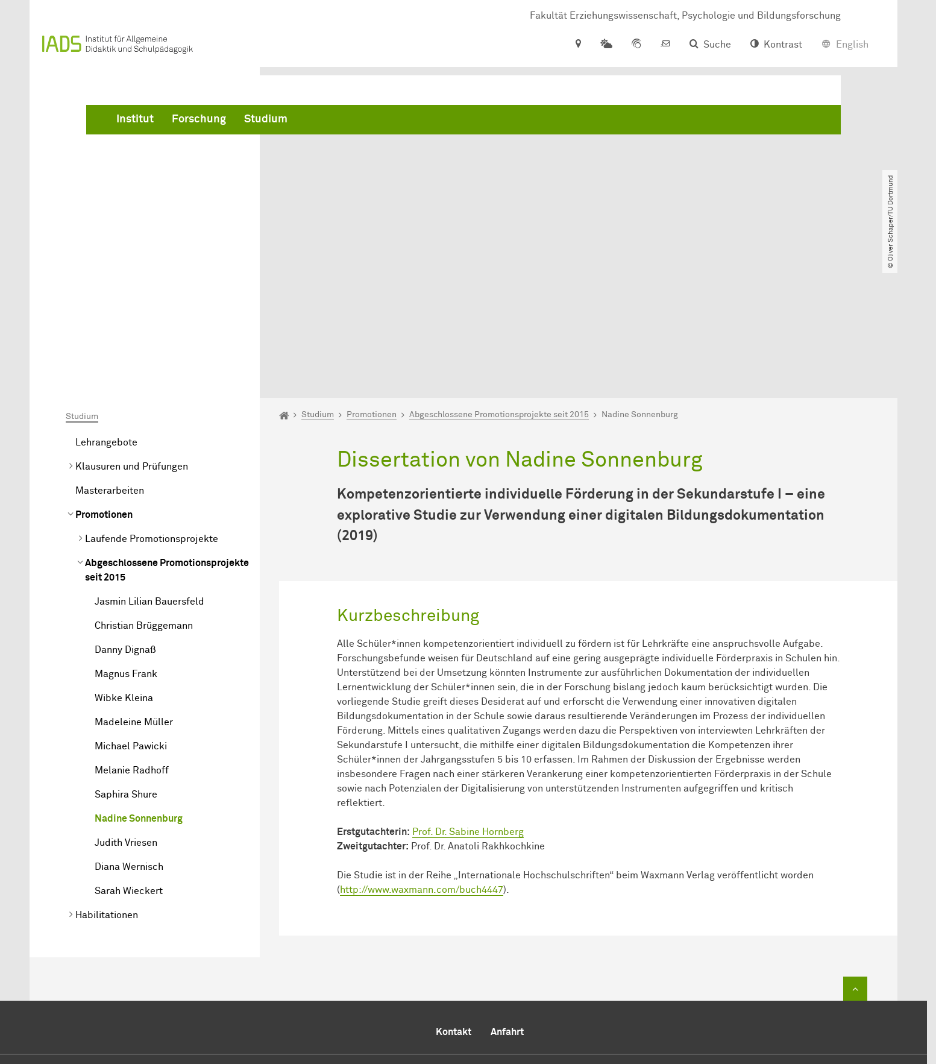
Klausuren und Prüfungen (131, 328)
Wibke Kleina (124, 560)
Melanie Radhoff (132, 632)
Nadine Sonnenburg (139, 680)
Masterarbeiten (109, 352)
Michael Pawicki (131, 608)
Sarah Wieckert (129, 753)
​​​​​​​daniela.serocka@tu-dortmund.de (565, 1001)
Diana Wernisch (129, 729)
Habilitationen (106, 777)
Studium (449, 120)
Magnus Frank (126, 536)
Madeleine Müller (134, 584)
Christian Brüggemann (144, 488)
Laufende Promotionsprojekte (151, 401)
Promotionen (104, 377)
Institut (318, 120)
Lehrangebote (106, 304)
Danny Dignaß (125, 512)
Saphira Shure (126, 656)
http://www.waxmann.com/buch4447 (421, 752)
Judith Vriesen (126, 705)
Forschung (382, 120)
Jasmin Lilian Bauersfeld (149, 463)
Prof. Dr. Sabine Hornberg (468, 694)
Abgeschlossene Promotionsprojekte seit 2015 (167, 432)
